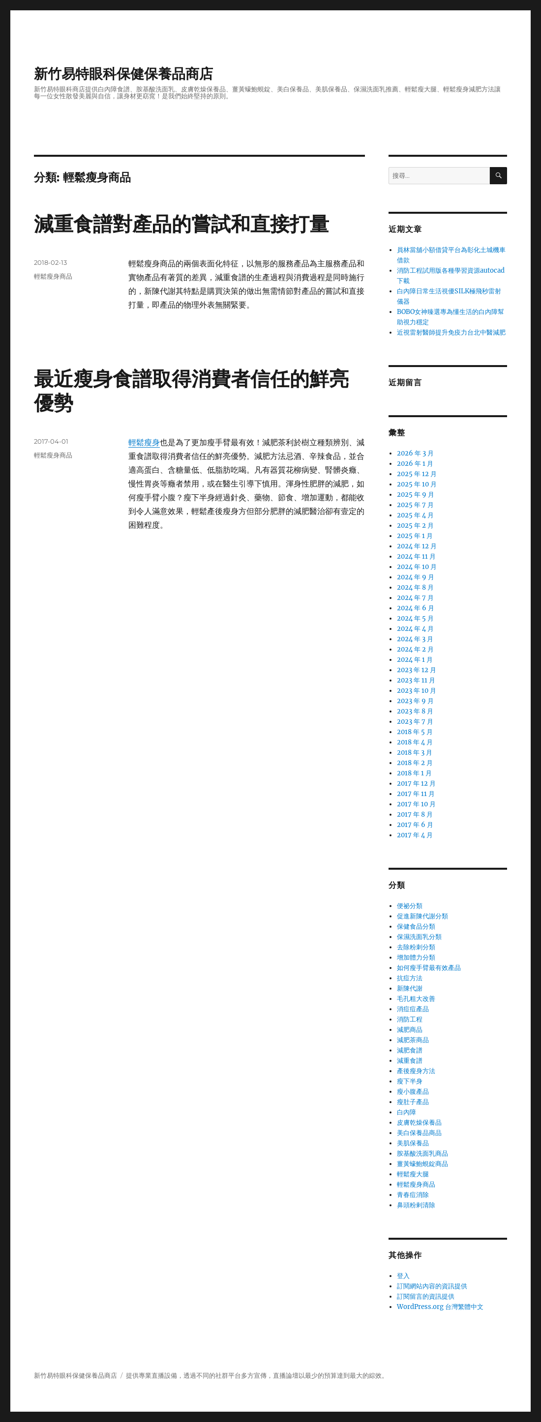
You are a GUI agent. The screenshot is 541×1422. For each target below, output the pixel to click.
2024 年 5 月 (415, 618)
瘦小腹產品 (413, 1091)
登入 (403, 1276)
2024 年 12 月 (417, 546)
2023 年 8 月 (415, 711)
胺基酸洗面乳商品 (422, 1153)
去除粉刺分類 (416, 947)
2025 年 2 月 (415, 525)
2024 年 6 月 (415, 608)
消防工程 (409, 1019)
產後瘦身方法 (416, 1071)
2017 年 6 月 (415, 825)
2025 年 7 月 (415, 505)
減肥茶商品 (413, 1040)
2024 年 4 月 (415, 629)
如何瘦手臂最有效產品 (429, 968)
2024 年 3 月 (415, 639)
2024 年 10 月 (417, 567)
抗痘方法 (409, 978)
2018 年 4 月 (415, 742)
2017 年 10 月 (416, 804)
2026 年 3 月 (415, 453)
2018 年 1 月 (414, 773)
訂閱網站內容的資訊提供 (432, 1286)
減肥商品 (409, 1029)
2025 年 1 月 (415, 536)
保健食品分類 (416, 926)
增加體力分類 (416, 957)
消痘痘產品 (413, 1009)
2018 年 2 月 (415, 763)
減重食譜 (409, 1060)
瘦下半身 (409, 1081)
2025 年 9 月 (415, 494)
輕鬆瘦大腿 (413, 1174)
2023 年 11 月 (416, 680)
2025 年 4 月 (415, 515)
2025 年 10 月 (417, 484)
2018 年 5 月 (415, 732)
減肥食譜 (409, 1050)
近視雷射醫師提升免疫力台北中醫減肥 (451, 332)
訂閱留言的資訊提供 (425, 1296)
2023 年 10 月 (416, 690)
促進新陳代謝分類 (422, 916)
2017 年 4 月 (415, 835)
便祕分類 (409, 906)
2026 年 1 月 (415, 463)
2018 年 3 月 (414, 752)
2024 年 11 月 (416, 556)
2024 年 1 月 (415, 659)
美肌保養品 (413, 1143)
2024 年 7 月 (415, 598)
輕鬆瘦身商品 (53, 276)
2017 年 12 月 (416, 783)
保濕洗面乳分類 (419, 937)
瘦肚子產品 (413, 1102)
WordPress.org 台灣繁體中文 (440, 1307)
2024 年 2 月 (415, 649)
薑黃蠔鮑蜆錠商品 (422, 1164)
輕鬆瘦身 (144, 442)
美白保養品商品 (419, 1133)
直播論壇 (286, 1375)
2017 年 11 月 (416, 794)
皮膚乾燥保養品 (419, 1122)
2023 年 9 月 (415, 701)
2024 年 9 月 (415, 577)
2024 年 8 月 (415, 587)
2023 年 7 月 (415, 721)
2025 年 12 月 (417, 474)
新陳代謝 (409, 988)
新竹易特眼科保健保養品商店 (123, 73)
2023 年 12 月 (416, 670)
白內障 (406, 1112)
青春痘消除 (413, 1195)
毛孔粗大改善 (416, 999)
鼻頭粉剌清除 (416, 1205)
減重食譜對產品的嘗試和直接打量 (181, 224)
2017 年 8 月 (415, 814)
